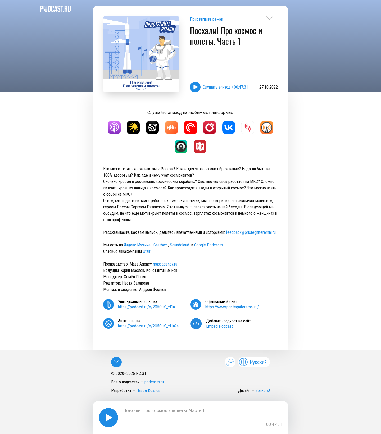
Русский (253, 362)
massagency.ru (165, 264)
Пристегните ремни (206, 19)
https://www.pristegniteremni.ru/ (232, 306)
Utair (147, 251)
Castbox (160, 245)
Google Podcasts (208, 245)
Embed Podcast (219, 326)
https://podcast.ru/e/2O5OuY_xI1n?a (148, 325)
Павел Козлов (148, 390)
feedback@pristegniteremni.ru (251, 232)
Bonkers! (262, 390)
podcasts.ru (154, 382)
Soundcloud (180, 245)
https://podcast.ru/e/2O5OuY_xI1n (146, 306)
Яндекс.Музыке (137, 245)
